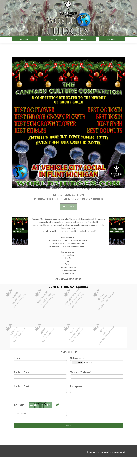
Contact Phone (22, 372)
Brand (17, 358)
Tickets (54, 43)
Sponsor (112, 43)
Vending (83, 43)
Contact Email (21, 386)
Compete (25, 43)
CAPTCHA (19, 405)
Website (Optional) (80, 372)
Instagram (76, 386)
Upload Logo (77, 358)
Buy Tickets (68, 167)
